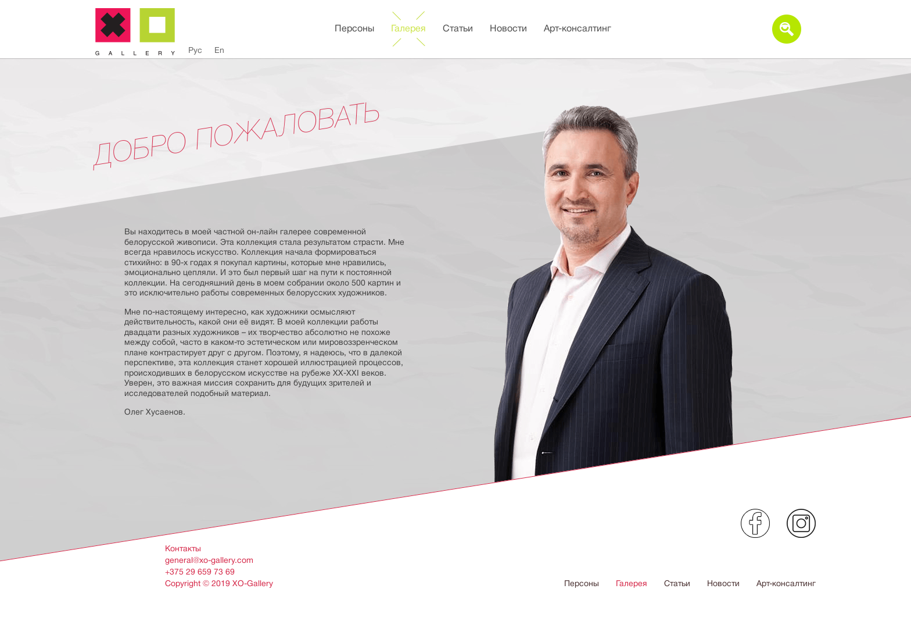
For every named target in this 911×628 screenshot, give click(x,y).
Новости (508, 28)
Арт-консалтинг (577, 28)
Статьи (458, 28)
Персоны (354, 28)
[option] (455, 328)
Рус (195, 50)
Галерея (408, 28)
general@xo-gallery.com (209, 560)
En (219, 50)
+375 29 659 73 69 (200, 571)
